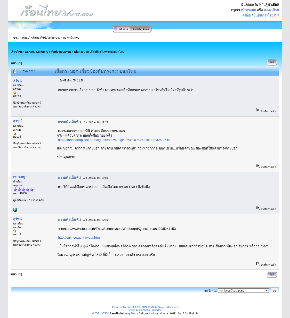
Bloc (133, 313)
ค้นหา (146, 29)
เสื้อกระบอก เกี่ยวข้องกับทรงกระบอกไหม (99, 51)
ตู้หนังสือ (137, 29)
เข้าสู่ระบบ (248, 10)
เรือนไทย (16, 51)
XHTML (96, 313)
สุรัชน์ (17, 80)
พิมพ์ (272, 62)
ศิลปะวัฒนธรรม (61, 51)
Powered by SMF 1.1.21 (126, 307)
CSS (105, 313)
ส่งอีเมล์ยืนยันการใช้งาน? (260, 15)
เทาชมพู (19, 177)
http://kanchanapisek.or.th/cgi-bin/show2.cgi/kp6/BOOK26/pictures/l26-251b (114, 140)
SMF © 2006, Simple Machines (160, 307)
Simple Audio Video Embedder (144, 310)
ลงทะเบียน (271, 10)
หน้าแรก (123, 29)
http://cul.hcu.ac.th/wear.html (79, 237)
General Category (36, 51)
